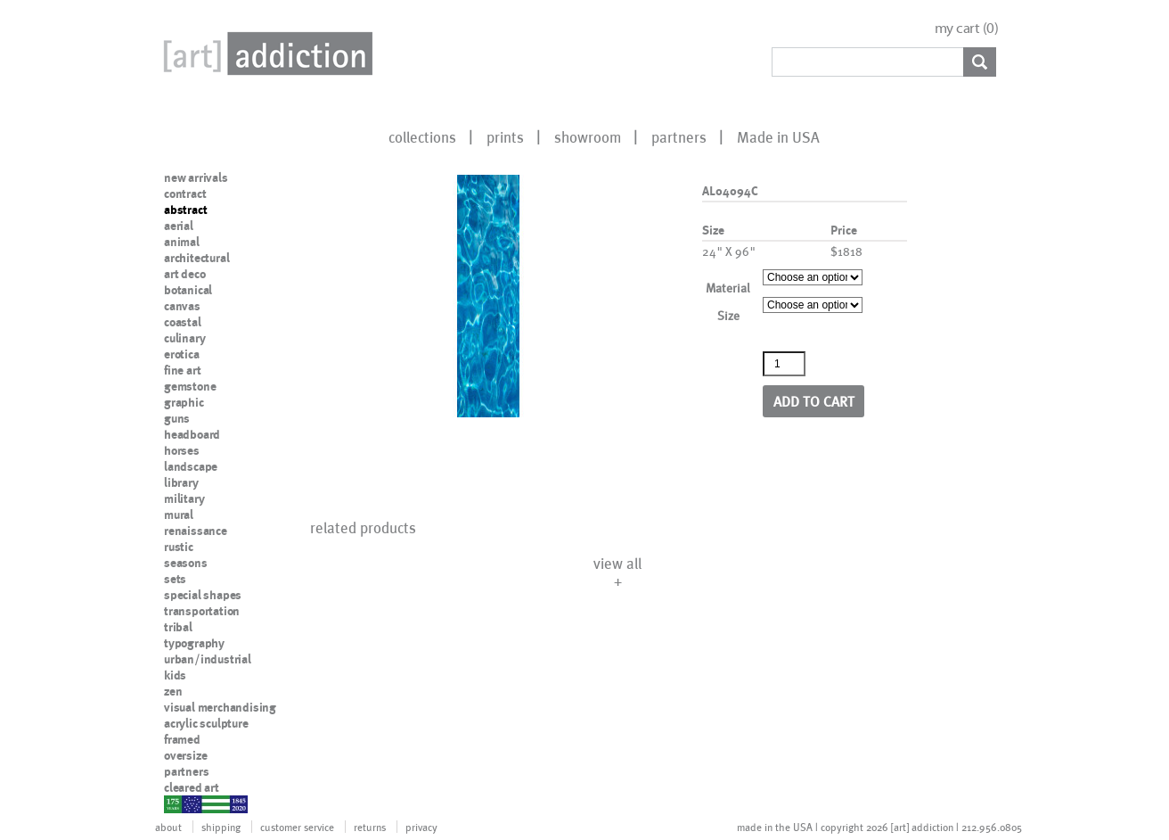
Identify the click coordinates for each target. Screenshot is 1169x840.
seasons (186, 563)
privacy (421, 826)
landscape (190, 466)
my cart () (967, 28)
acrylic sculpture (206, 723)
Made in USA (778, 136)
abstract (185, 209)
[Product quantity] (784, 363)
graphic (184, 402)
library (181, 482)
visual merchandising (220, 707)
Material (728, 287)
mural (178, 514)
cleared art (191, 787)
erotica (182, 354)
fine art (182, 370)
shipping (221, 826)
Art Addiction (264, 53)
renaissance (195, 530)
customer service (297, 826)
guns (177, 418)
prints (505, 136)
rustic (178, 546)
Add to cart (813, 400)
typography (194, 643)
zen (173, 691)
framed (182, 739)
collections (422, 136)
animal (182, 242)
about (168, 826)
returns (370, 826)
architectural (196, 258)
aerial (178, 225)
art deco (184, 274)
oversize (185, 755)
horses (182, 450)
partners (679, 136)
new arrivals (196, 177)
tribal (178, 627)
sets (175, 579)
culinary (184, 338)
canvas (182, 306)
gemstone (190, 386)
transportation (202, 611)
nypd (177, 803)
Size (728, 315)
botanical (188, 290)
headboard (192, 434)
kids (175, 675)
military (184, 498)
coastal (182, 322)
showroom (587, 136)
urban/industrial (207, 659)
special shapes (202, 595)
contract (185, 193)
